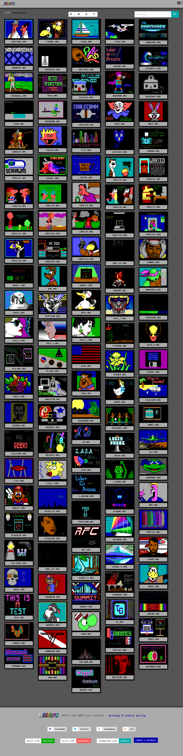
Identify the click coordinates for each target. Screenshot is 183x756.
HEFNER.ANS (19, 425)
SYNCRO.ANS (153, 614)
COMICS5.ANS (19, 206)
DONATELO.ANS (153, 290)
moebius (125, 741)
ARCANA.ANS (119, 66)
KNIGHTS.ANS (53, 455)
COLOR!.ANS (52, 178)
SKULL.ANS (19, 589)
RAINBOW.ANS (120, 539)
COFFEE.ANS (86, 177)
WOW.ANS (52, 677)
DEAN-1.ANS (86, 285)
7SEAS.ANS (86, 42)
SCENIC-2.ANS (86, 578)
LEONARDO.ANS (153, 478)
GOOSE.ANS (119, 402)
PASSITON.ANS (86, 522)
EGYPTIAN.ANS (52, 316)
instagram (109, 729)
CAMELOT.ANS (19, 152)
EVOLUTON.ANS (153, 317)
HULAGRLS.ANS (119, 428)
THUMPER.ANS (53, 625)
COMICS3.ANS (120, 180)
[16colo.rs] (8, 4)
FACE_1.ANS (119, 318)
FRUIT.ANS (19, 397)
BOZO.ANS (120, 124)
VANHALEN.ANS (52, 651)
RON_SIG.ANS (53, 569)
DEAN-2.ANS (19, 285)
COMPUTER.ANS (52, 262)
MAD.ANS (153, 505)
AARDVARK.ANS (153, 42)
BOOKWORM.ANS (52, 121)
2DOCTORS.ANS (18, 42)
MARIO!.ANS (19, 508)
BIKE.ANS (19, 124)
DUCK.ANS (86, 313)
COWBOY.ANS (153, 262)
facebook (60, 729)
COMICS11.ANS (18, 233)
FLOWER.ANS (119, 375)
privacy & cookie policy (127, 715)
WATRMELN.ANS (153, 667)
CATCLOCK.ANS (119, 152)
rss (132, 729)
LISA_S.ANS (52, 483)
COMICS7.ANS (153, 207)
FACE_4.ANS (52, 343)
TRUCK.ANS (153, 639)
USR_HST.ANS (120, 650)
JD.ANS (86, 442)
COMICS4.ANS (86, 205)
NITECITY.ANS (52, 511)
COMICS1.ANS (153, 179)
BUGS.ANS (153, 124)
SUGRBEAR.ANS (52, 597)
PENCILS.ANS (153, 532)
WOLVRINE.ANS (119, 677)
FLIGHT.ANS (52, 371)
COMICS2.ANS (19, 178)
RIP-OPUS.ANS (18, 563)
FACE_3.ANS (19, 341)
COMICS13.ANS (119, 235)
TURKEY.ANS (19, 643)
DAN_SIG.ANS (120, 263)
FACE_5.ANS (153, 345)
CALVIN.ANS (52, 150)
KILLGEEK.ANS (18, 454)
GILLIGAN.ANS (153, 400)
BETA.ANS (53, 96)
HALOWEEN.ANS (86, 421)
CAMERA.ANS (153, 151)
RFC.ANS (86, 550)
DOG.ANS (52, 289)
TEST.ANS (19, 618)
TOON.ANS (86, 634)
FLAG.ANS (86, 366)
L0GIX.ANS (119, 456)
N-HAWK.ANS (119, 511)
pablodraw (83, 741)
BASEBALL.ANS (18, 96)
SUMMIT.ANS (86, 607)
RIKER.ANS (153, 559)
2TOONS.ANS (52, 42)
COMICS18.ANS (18, 261)
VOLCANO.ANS (86, 662)
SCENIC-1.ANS (119, 567)
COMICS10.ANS (52, 233)
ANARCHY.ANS (19, 68)
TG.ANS (119, 622)
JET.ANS (153, 452)
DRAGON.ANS (119, 290)
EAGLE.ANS (19, 313)
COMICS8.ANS (120, 207)
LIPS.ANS (19, 481)
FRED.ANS (86, 393)
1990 (7, 12)
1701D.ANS (119, 42)
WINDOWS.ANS (19, 666)
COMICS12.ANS (153, 234)
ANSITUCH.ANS (86, 69)
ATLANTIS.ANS (153, 68)
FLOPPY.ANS (153, 372)
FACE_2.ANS (86, 340)
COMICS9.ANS (86, 232)
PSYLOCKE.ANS (52, 538)
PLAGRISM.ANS (18, 535)
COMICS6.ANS (53, 206)
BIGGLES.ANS (86, 97)
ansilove (48, 741)
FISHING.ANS (120, 346)
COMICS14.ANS (86, 259)
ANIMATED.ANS (52, 69)
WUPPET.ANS (86, 690)
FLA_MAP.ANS (19, 369)
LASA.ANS (86, 470)
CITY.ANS (86, 150)
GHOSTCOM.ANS (52, 399)
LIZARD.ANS (119, 482)
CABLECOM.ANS (86, 125)
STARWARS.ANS (119, 595)
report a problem (146, 740)
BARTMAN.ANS (120, 96)
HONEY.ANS (153, 425)
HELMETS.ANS (53, 427)
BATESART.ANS (153, 96)
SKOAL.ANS (153, 586)
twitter (84, 729)
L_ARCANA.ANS (86, 496)
